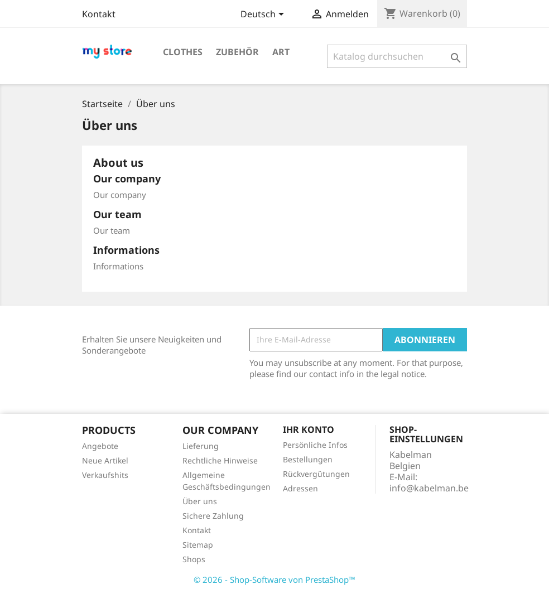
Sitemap (197, 544)
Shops (193, 559)
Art (281, 52)
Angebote (100, 446)
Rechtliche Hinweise (220, 460)
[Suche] (397, 56)
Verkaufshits (105, 475)
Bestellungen (308, 459)
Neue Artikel (105, 460)
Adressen (300, 488)
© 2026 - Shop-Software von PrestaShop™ (274, 579)
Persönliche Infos (315, 445)
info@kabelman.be (429, 488)
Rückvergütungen (316, 474)
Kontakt (98, 14)
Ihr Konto (308, 429)
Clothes (183, 52)
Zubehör (237, 52)
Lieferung (200, 446)
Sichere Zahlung (213, 515)
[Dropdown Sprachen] (264, 15)
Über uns (199, 501)
